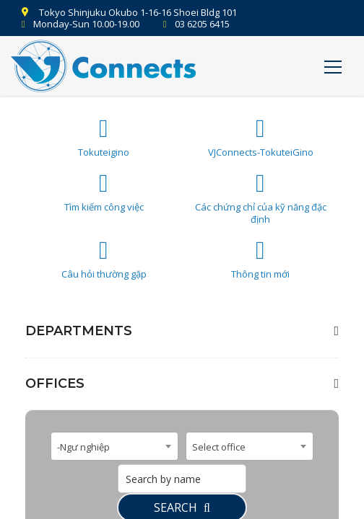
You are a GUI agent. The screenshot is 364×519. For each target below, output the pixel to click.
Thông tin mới (260, 259)
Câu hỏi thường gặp (103, 259)
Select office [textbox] (219, 446)
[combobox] (114, 446)
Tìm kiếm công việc (103, 192)
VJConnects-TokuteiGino (260, 138)
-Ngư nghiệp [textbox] (83, 446)
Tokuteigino (103, 138)
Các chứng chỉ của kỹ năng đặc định (260, 198)
